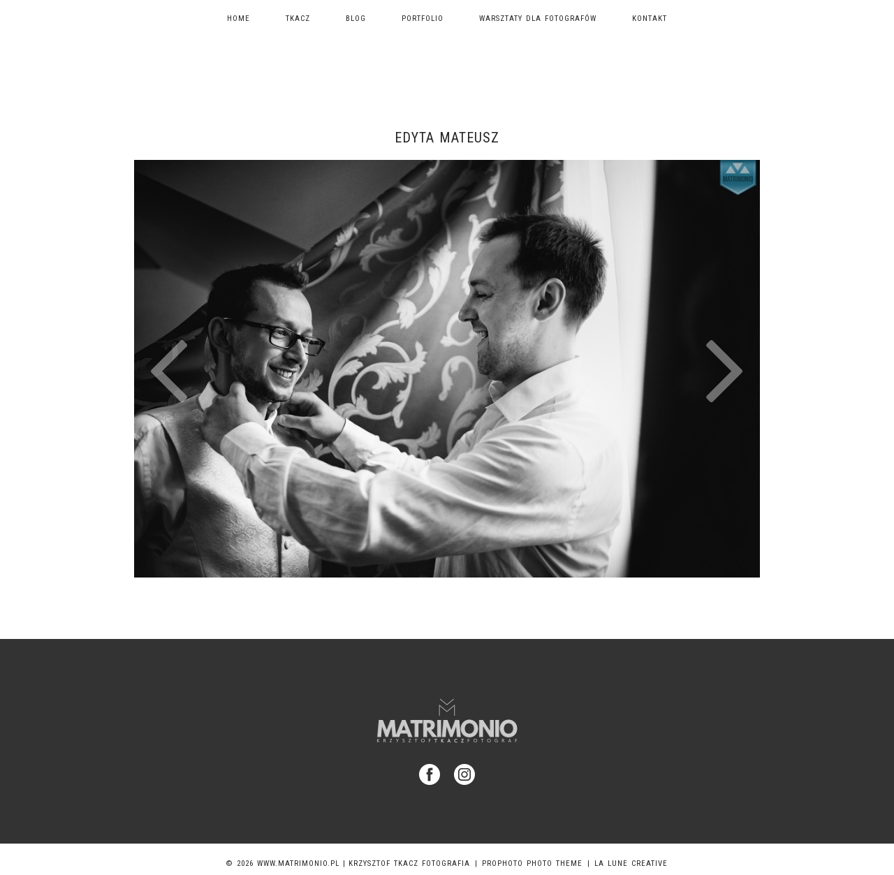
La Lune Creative (631, 863)
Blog (356, 18)
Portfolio (423, 18)
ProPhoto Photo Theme (532, 863)
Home (238, 18)
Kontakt (649, 18)
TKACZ (298, 18)
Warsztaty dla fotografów (537, 18)
